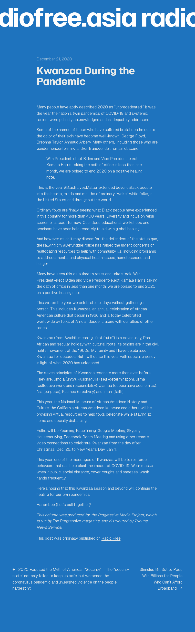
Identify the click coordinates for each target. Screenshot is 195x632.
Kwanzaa (82, 309)
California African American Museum (88, 408)
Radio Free (111, 538)
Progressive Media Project (121, 515)
